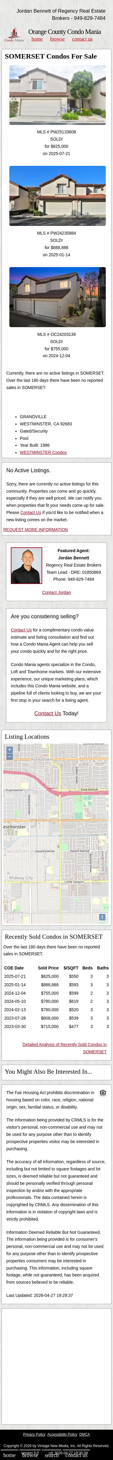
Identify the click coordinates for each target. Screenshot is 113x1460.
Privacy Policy (34, 1434)
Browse (57, 39)
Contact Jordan (56, 592)
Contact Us (82, 39)
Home (36, 39)
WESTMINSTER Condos (43, 452)
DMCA (84, 1434)
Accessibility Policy (62, 1434)
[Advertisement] (56, 1366)
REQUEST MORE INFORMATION (35, 529)
